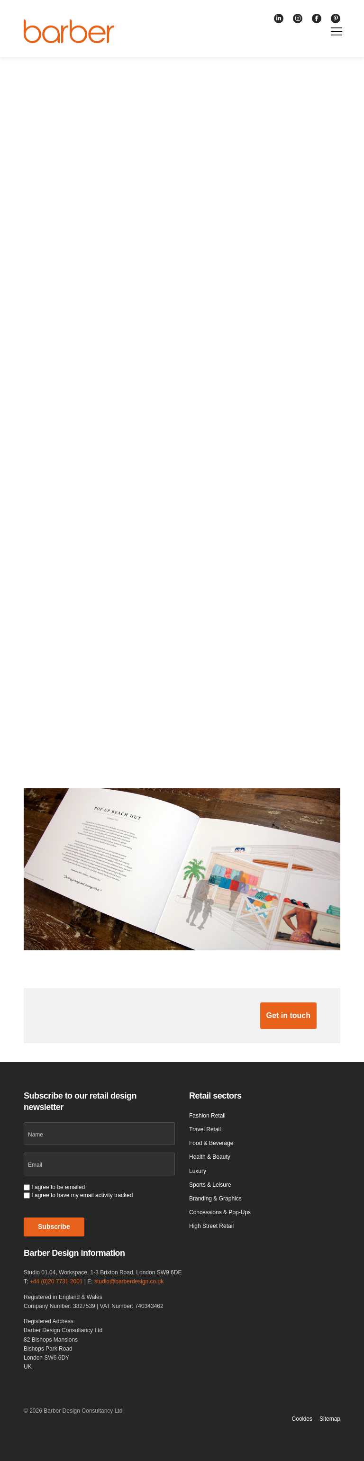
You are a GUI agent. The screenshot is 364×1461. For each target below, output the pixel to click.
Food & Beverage (211, 1143)
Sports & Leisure (210, 1184)
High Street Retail (211, 1226)
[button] (288, 1015)
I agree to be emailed (58, 1187)
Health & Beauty (209, 1157)
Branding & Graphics (215, 1198)
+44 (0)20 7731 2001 (56, 1281)
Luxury (197, 1171)
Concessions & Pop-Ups (220, 1212)
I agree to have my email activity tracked (82, 1195)
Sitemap (329, 1419)
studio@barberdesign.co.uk (129, 1281)
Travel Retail (205, 1129)
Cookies (302, 1419)
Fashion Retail (207, 1115)
